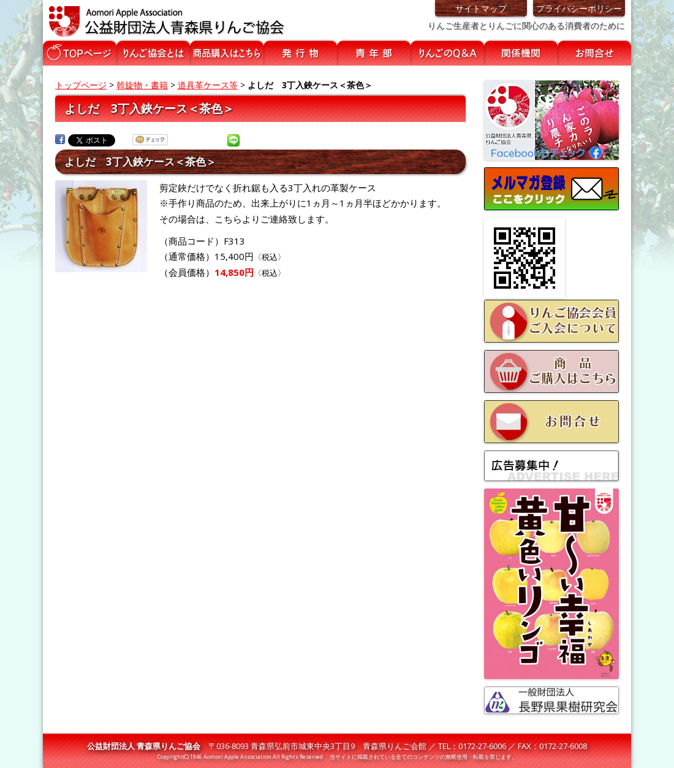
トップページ (81, 85)
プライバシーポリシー (579, 8)
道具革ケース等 (208, 85)
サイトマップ (481, 8)
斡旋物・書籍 (142, 85)
